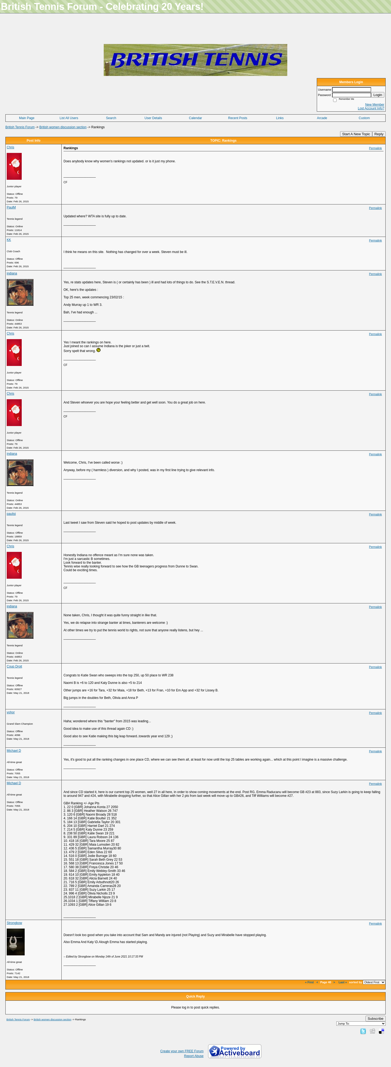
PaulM (11, 207)
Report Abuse (194, 1056)
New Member (374, 105)
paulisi (11, 514)
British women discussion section (63, 127)
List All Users (68, 118)
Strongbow (14, 923)
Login (377, 95)
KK (9, 240)
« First (309, 982)
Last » (343, 982)
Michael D (14, 751)
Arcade (322, 118)
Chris (10, 147)
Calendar (195, 118)
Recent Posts (237, 118)
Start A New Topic (356, 134)
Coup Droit (14, 666)
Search (111, 118)
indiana (12, 273)
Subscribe (375, 1019)
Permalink (375, 148)
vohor (11, 712)
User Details (153, 118)
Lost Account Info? (371, 108)
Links (280, 118)
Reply (378, 134)
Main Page (26, 118)
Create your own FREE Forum (181, 1051)
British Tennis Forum (20, 127)
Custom (364, 118)
